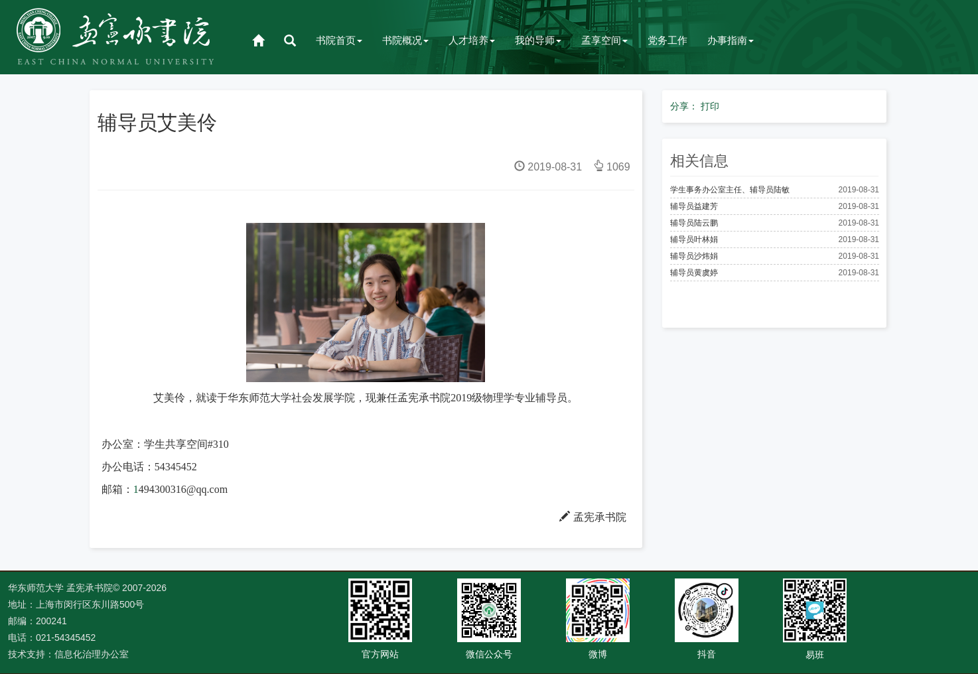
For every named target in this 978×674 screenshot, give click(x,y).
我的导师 (538, 40)
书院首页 (339, 40)
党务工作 (667, 40)
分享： (684, 106)
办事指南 (730, 40)
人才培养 (472, 40)
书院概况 (405, 40)
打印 (710, 106)
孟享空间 (604, 40)
